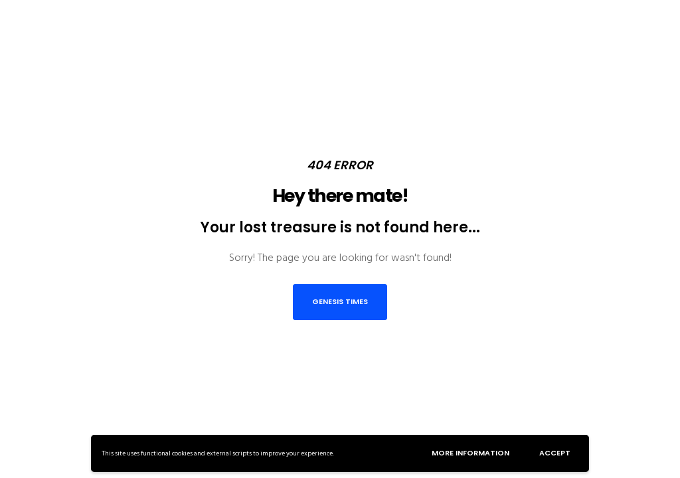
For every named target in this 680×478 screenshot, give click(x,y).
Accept (554, 452)
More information (470, 452)
